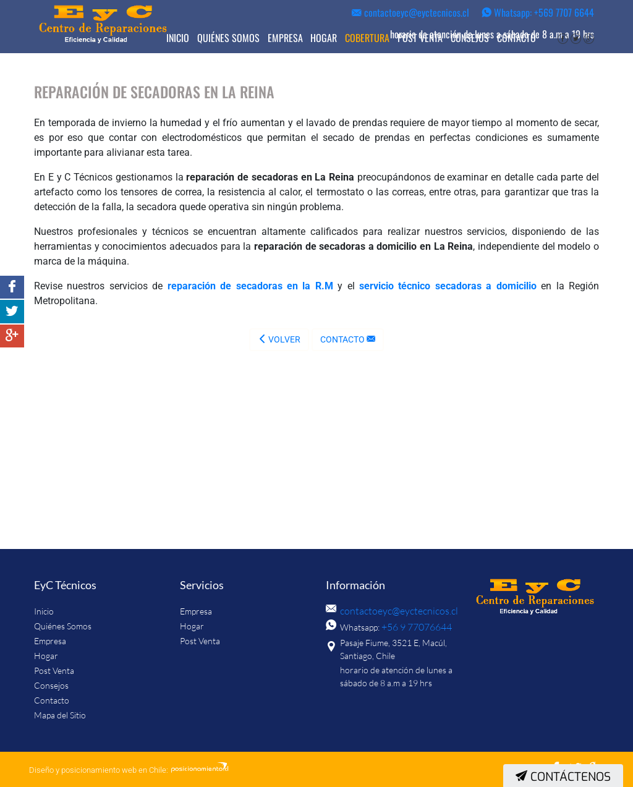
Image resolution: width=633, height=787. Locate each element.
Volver (279, 339)
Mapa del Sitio (60, 715)
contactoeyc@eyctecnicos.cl (410, 12)
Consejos (470, 37)
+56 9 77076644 (412, 626)
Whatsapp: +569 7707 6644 (538, 12)
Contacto (516, 37)
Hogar (323, 37)
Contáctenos (563, 777)
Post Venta (420, 37)
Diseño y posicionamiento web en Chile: (98, 770)
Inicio (177, 37)
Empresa (285, 37)
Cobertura (367, 37)
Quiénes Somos (228, 37)
